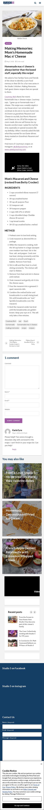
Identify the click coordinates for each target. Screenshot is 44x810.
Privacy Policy (11, 787)
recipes (31, 328)
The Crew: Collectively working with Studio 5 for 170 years (27, 633)
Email (7, 400)
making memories (12, 328)
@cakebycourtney (20, 147)
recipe (24, 328)
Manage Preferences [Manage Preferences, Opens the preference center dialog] (21, 799)
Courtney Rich (10, 97)
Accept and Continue (22, 805)
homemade (10, 325)
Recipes (8, 43)
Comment (8, 363)
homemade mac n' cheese (27, 325)
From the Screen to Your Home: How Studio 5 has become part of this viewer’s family (27, 622)
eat (20, 321)
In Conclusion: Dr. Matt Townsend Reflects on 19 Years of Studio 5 (27, 643)
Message (9, 738)
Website (7, 409)
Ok (41, 764)
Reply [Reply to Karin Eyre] (14, 449)
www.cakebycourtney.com (15, 149)
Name (7, 392)
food (26, 321)
